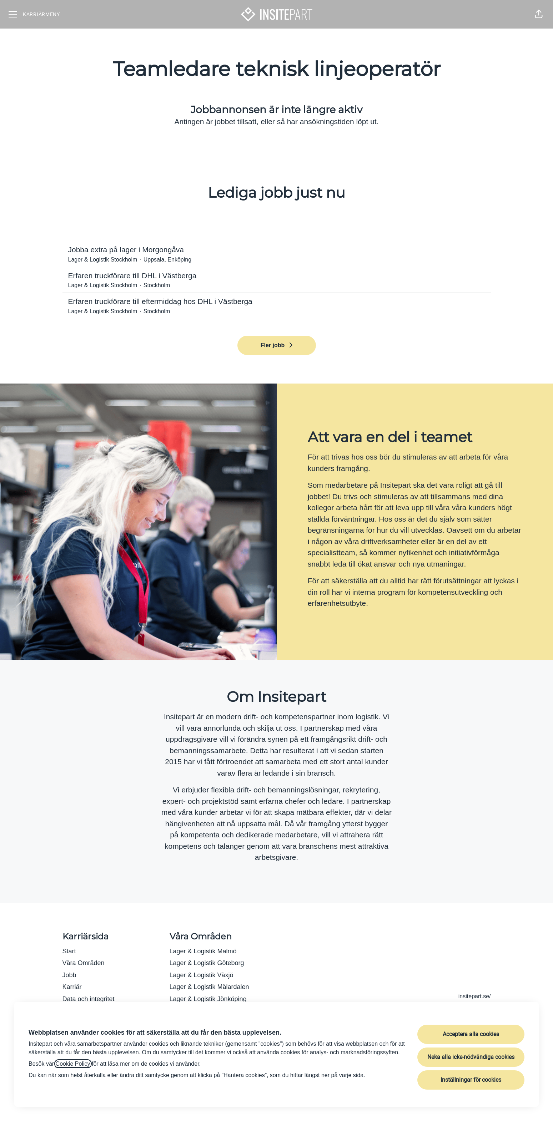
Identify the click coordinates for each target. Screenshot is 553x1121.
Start (69, 951)
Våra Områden (83, 963)
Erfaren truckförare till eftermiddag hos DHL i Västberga (276, 301)
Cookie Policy (73, 1064)
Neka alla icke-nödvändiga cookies (470, 1057)
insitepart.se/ (474, 996)
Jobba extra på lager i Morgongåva (276, 249)
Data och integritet (88, 999)
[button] (539, 14)
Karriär (72, 986)
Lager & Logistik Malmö (203, 951)
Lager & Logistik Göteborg (207, 963)
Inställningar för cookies (471, 1079)
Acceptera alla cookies (471, 1034)
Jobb (69, 975)
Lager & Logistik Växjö (201, 975)
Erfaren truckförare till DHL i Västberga (276, 275)
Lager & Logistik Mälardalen (209, 986)
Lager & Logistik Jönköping (208, 999)
